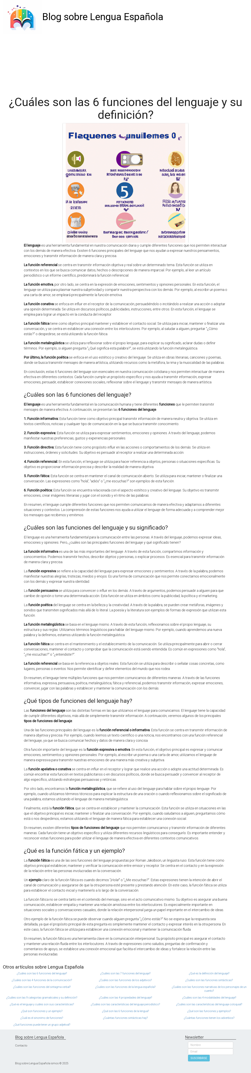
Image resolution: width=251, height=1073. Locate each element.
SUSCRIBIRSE (199, 1058)
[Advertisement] (125, 63)
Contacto (21, 1045)
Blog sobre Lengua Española (102, 16)
